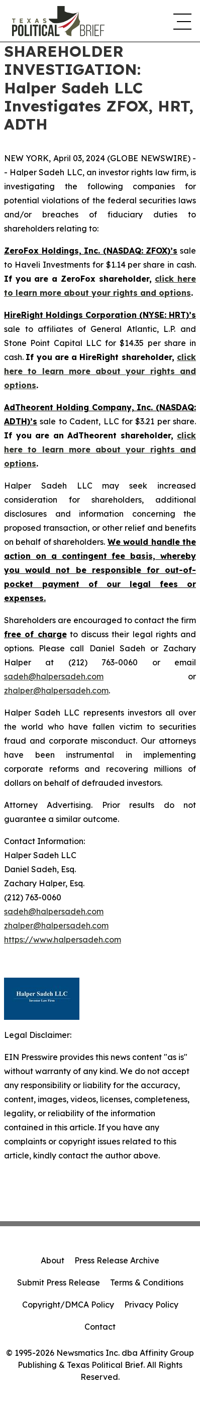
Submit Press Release (58, 1282)
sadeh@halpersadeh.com (54, 676)
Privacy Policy (151, 1305)
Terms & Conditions (146, 1282)
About (52, 1260)
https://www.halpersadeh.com (62, 939)
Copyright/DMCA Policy (68, 1305)
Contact (100, 1327)
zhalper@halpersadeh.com (56, 690)
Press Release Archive (116, 1260)
